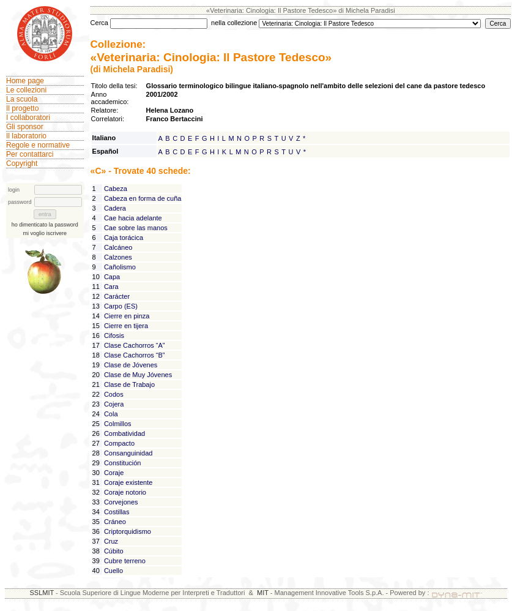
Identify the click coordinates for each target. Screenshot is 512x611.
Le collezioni (26, 90)
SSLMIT (41, 592)
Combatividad (124, 433)
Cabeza (115, 188)
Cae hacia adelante (133, 218)
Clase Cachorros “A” (134, 345)
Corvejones (121, 502)
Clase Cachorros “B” (134, 355)
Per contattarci (29, 154)
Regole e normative (38, 145)
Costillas (117, 511)
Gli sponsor (24, 126)
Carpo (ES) (121, 306)
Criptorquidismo (127, 531)
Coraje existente (128, 482)
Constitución (122, 463)
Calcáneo (118, 247)
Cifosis (114, 335)
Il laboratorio (26, 136)
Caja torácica (123, 237)
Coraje (114, 472)
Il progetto (22, 108)
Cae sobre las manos (136, 227)
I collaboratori (28, 117)
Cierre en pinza (127, 316)
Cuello (113, 570)
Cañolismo (120, 267)
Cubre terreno (125, 560)
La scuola (21, 99)
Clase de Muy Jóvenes (138, 374)
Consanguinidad (128, 453)
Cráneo (115, 521)
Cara (111, 286)
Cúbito (114, 551)
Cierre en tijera (126, 325)
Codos (114, 394)
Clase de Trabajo (129, 384)
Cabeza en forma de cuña (143, 198)
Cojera (114, 404)
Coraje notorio (125, 492)
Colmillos (118, 423)
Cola (111, 414)
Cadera (115, 208)
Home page (25, 81)
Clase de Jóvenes (130, 365)
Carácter (117, 296)
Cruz (111, 541)
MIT (263, 592)
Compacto (119, 443)
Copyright (21, 163)
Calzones (118, 257)
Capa (112, 276)
